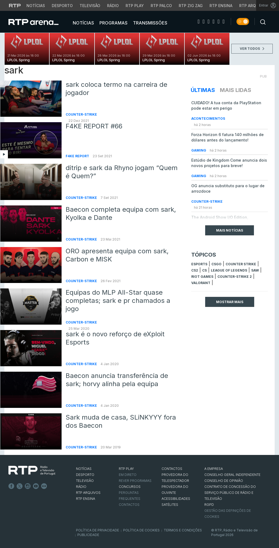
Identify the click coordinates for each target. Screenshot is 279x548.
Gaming (199, 150)
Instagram (28, 486)
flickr (44, 486)
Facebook (11, 486)
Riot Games (202, 277)
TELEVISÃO (85, 481)
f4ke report (78, 156)
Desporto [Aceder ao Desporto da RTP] (62, 5)
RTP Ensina (85, 499)
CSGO (216, 264)
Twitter (20, 486)
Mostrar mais (229, 302)
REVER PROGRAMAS (135, 481)
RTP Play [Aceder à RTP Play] (135, 5)
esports (199, 264)
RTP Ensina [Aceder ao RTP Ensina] (221, 5)
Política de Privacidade (97, 530)
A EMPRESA (213, 469)
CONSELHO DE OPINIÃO (223, 481)
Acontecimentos (208, 118)
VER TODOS (252, 49)
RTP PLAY (126, 469)
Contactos (129, 505)
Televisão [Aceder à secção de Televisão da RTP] (90, 5)
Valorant (200, 283)
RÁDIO (81, 487)
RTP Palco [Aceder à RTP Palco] (161, 5)
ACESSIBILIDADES (176, 499)
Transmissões (149, 23)
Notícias (83, 23)
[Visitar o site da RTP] (15, 5)
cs (204, 270)
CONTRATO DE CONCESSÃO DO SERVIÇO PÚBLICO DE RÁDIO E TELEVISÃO (230, 493)
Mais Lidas (235, 90)
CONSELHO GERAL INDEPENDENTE (232, 475)
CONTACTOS (172, 469)
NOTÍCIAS (84, 469)
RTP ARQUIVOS (88, 493)
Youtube (36, 486)
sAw (255, 270)
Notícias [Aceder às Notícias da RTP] (35, 5)
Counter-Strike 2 (234, 277)
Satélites (170, 505)
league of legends (229, 270)
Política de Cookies (141, 530)
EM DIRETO (128, 475)
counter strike (241, 264)
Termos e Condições (183, 530)
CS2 (194, 270)
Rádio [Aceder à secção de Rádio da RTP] (113, 5)
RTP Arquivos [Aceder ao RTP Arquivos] (253, 5)
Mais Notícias (229, 230)
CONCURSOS (130, 487)
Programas (113, 23)
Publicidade (88, 535)
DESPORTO (85, 475)
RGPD (209, 505)
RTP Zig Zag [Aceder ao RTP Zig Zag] (191, 5)
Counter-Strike (81, 114)
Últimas (203, 90)
